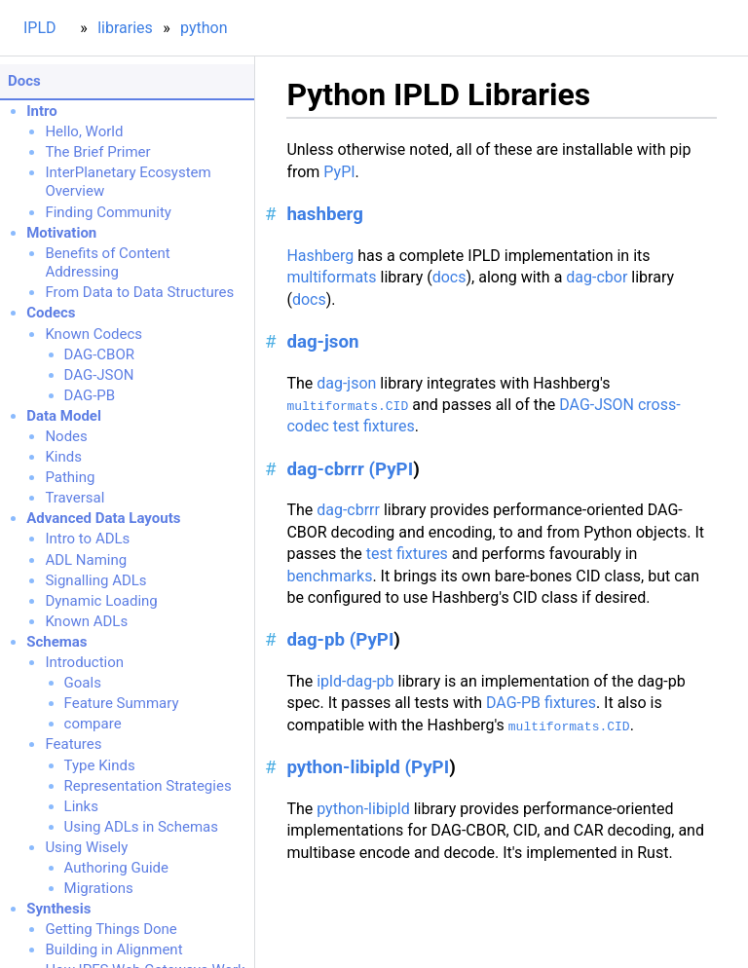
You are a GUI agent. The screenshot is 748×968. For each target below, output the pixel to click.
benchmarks (329, 576)
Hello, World (84, 131)
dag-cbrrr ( (330, 469)
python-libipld (363, 809)
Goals (82, 682)
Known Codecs (93, 334)
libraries (125, 28)
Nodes (66, 436)
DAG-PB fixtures (541, 702)
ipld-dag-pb (355, 681)
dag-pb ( (320, 640)
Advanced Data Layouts (103, 518)
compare (93, 723)
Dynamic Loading (101, 601)
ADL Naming (86, 560)
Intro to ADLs (87, 538)
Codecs (50, 312)
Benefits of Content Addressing (107, 262)
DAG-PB (90, 395)
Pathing (69, 477)
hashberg (324, 214)
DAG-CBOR (99, 354)
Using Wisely (86, 847)
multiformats (331, 277)
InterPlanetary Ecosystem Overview (127, 182)
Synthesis (58, 908)
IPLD (39, 28)
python (203, 28)
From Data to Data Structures (139, 292)
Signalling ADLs (95, 580)
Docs (24, 81)
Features (73, 744)
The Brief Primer (97, 152)
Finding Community (108, 212)
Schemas (56, 642)
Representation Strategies (148, 786)
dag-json (322, 342)
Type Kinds (99, 765)
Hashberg (320, 255)
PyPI (339, 172)
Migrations (98, 888)
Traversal (74, 497)
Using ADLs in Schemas (141, 827)
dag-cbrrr (348, 510)
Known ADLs (86, 621)
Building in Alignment (113, 949)
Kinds (63, 456)
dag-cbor (596, 277)
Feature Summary (121, 703)
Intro (41, 111)
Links (81, 806)
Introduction (84, 662)
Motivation (61, 233)
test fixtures (407, 553)
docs (449, 277)
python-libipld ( (348, 767)
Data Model (63, 416)
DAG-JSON (99, 375)
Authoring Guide (116, 867)
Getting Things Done (110, 929)
